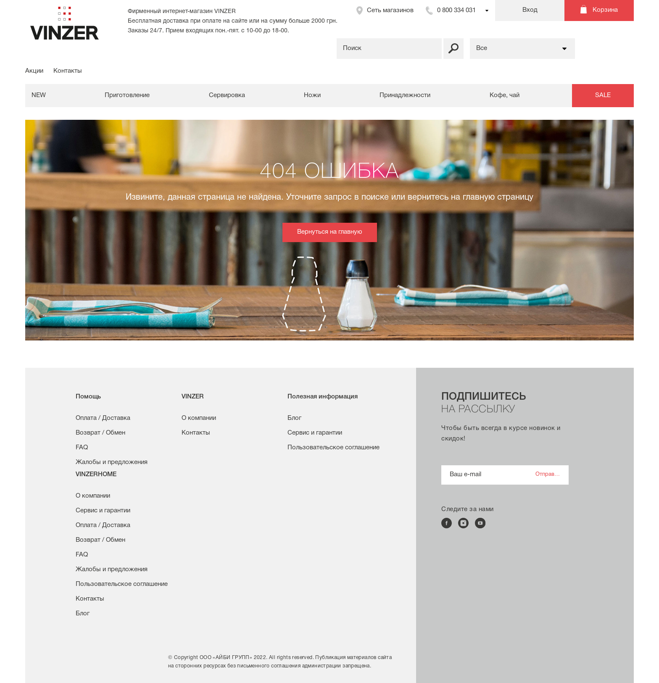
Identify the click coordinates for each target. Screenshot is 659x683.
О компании (199, 418)
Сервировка (227, 95)
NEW (39, 95)
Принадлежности (405, 95)
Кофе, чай (504, 95)
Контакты (67, 71)
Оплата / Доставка (103, 418)
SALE (603, 95)
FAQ (82, 448)
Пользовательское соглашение (333, 448)
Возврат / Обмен (100, 433)
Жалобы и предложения (112, 462)
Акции (34, 71)
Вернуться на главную (329, 232)
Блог (294, 418)
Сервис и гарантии (314, 433)
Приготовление (127, 95)
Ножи (312, 95)
